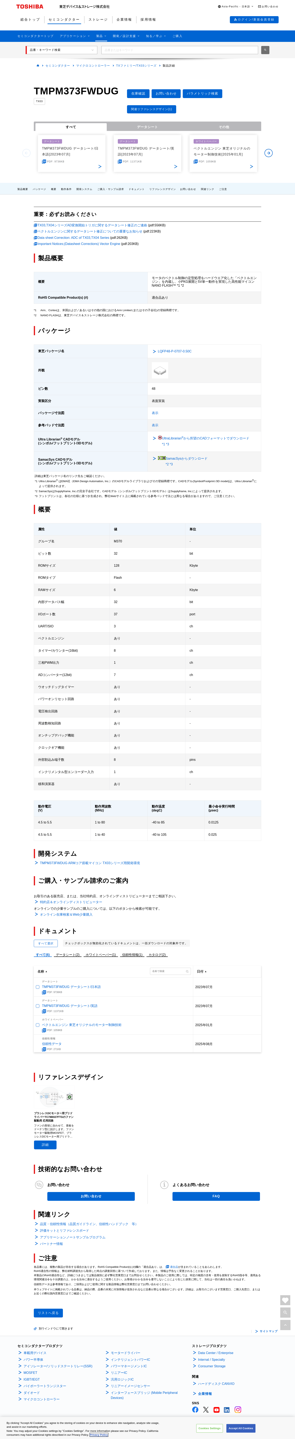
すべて (71, 127)
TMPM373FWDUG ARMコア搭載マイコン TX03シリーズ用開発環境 (90, 863)
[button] (236, 6)
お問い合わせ (188, 189)
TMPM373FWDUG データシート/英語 (70, 1006)
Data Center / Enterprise (216, 1353)
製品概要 (22, 189)
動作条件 (66, 189)
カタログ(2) (157, 954)
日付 (200, 971)
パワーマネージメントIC (129, 1366)
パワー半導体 (33, 1359)
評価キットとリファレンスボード (64, 1230)
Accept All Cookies (241, 1429)
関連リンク (207, 189)
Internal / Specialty (211, 1359)
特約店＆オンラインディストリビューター (71, 902)
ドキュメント (137, 189)
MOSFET (30, 1372)
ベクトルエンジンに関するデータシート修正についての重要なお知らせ (89, 231)
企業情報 (205, 1393)
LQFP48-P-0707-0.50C (175, 351)
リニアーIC (119, 1372)
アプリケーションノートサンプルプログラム (73, 1237)
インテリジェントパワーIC (130, 1359)
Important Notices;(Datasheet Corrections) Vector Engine (78, 244)
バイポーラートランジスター (45, 1386)
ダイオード (32, 1392)
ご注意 (223, 189)
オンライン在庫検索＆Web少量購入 (66, 914)
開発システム (84, 189)
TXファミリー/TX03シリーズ (136, 65)
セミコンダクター (57, 65)
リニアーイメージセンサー (130, 1386)
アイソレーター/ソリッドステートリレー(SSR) (58, 1366)
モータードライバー (125, 1353)
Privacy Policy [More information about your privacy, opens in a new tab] (99, 1436)
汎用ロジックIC (122, 1379)
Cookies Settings (210, 1429)
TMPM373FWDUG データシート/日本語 (71, 987)
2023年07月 (204, 987)
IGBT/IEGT (32, 1379)
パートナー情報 (51, 1244)
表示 (155, 413)
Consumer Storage (212, 1366)
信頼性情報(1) (132, 954)
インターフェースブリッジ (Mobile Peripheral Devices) (144, 1395)
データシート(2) (68, 954)
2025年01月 (204, 1025)
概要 (53, 189)
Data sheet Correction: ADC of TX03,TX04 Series (73, 237)
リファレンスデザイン (162, 189)
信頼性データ (52, 1044)
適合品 (174, 1266)
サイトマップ (269, 1331)
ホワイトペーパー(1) (101, 954)
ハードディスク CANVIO (216, 1383)
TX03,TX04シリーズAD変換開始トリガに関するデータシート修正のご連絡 (92, 225)
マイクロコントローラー (93, 65)
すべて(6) (43, 954)
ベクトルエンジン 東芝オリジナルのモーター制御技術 (81, 1025)
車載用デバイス (35, 1353)
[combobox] (179, 50)
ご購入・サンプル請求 (110, 189)
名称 (40, 971)
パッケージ (39, 189)
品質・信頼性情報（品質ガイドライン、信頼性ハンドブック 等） (89, 1224)
